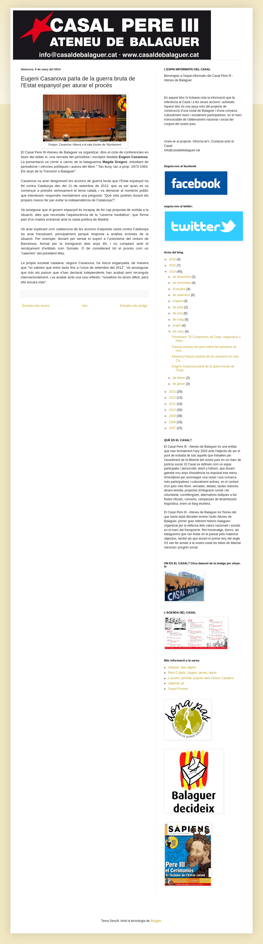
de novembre (182, 283)
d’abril (177, 325)
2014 (173, 271)
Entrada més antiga (133, 306)
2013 (173, 391)
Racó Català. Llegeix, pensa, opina (192, 672)
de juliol (178, 307)
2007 (173, 428)
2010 (173, 410)
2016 (173, 259)
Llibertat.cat (176, 683)
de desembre (182, 277)
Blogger (156, 921)
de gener (179, 384)
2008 (173, 422)
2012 (173, 397)
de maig (179, 319)
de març (179, 331)
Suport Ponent (178, 689)
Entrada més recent (35, 306)
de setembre (182, 295)
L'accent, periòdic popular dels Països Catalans (201, 678)
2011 (173, 404)
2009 (173, 416)
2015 (173, 265)
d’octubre (179, 289)
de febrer (179, 378)
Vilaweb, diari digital (182, 667)
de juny (178, 313)
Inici (84, 306)
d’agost (178, 301)
